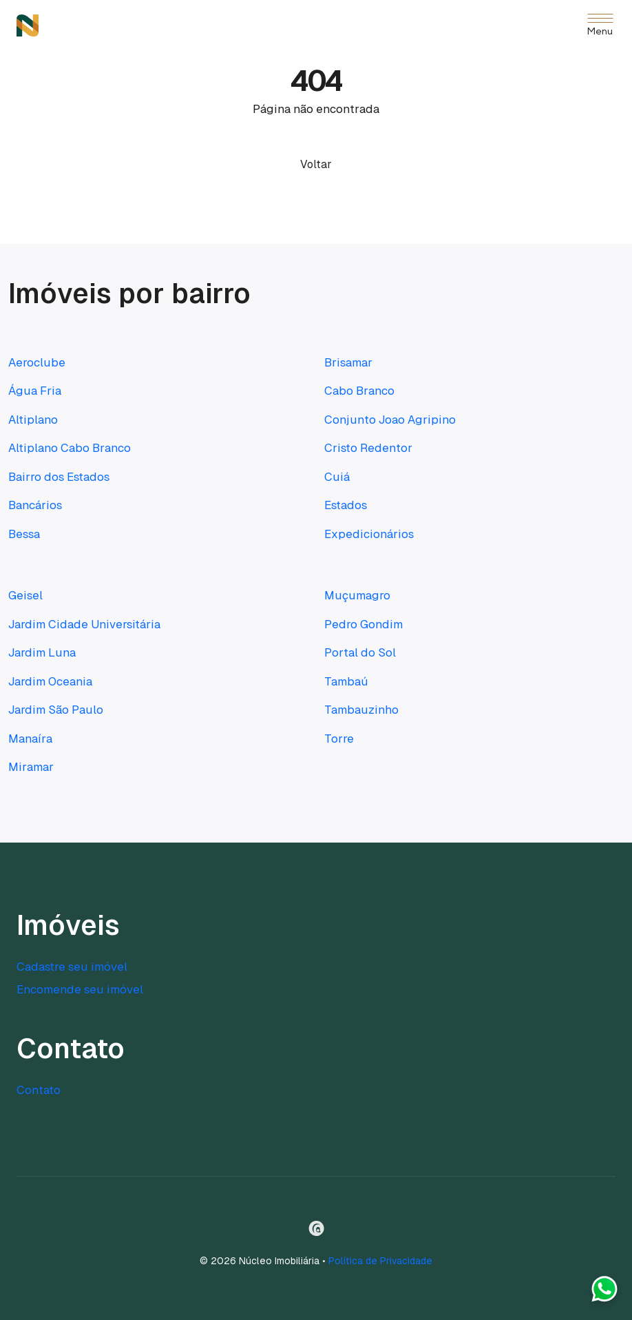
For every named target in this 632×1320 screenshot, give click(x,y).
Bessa (24, 534)
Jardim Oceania (50, 681)
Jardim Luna (42, 652)
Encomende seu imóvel (80, 989)
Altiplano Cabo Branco (69, 448)
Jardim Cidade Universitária (84, 624)
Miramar (31, 767)
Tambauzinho (361, 709)
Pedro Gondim (363, 624)
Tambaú (346, 681)
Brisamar (348, 362)
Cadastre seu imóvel (72, 966)
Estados (345, 505)
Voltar (316, 164)
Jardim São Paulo (55, 709)
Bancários (35, 505)
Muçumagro (357, 595)
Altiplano (33, 419)
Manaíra (30, 738)
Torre (339, 738)
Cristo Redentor (368, 448)
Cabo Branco (359, 391)
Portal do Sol (360, 652)
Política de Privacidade (380, 1260)
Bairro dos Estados (58, 477)
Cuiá (337, 477)
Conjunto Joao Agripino (390, 419)
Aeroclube (36, 362)
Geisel (25, 595)
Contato (39, 1090)
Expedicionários (369, 534)
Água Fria (34, 391)
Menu (600, 32)
